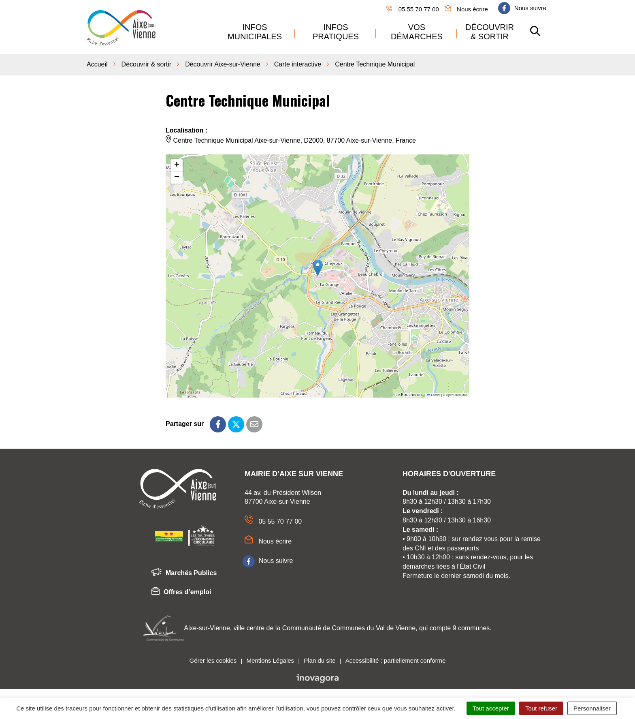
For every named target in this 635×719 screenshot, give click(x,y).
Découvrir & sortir (489, 30)
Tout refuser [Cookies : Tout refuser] (541, 708)
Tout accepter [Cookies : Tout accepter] (491, 708)
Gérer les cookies (213, 657)
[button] (318, 264)
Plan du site (319, 657)
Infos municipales (255, 30)
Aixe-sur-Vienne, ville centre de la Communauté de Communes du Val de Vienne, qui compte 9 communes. (338, 625)
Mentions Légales (270, 657)
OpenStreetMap (456, 392)
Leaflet (433, 392)
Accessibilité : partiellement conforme (395, 657)
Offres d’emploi (181, 589)
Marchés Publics (184, 570)
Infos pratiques (336, 30)
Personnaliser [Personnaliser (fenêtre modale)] (592, 708)
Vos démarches (417, 30)
